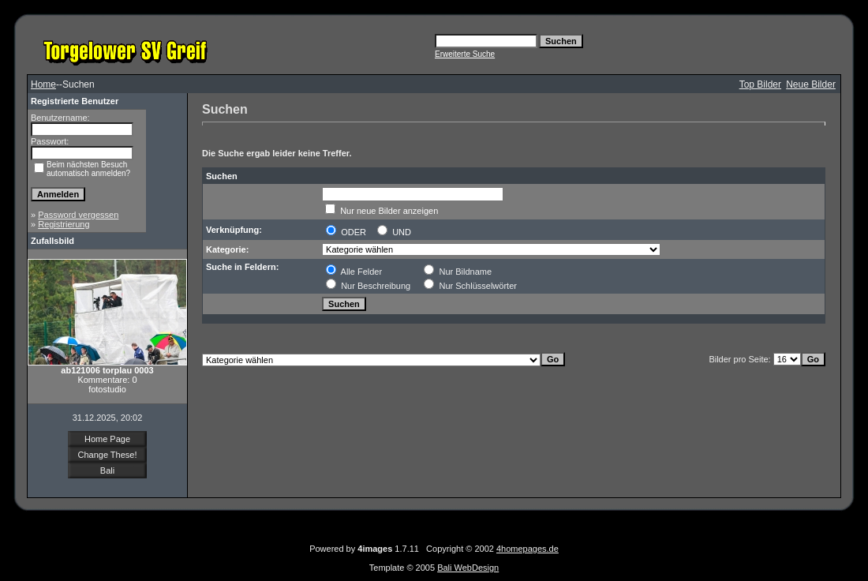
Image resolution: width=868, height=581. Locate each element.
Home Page (107, 439)
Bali (107, 470)
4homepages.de (527, 548)
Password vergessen (78, 214)
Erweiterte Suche (465, 54)
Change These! (107, 454)
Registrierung (63, 224)
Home (43, 84)
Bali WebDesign (468, 567)
